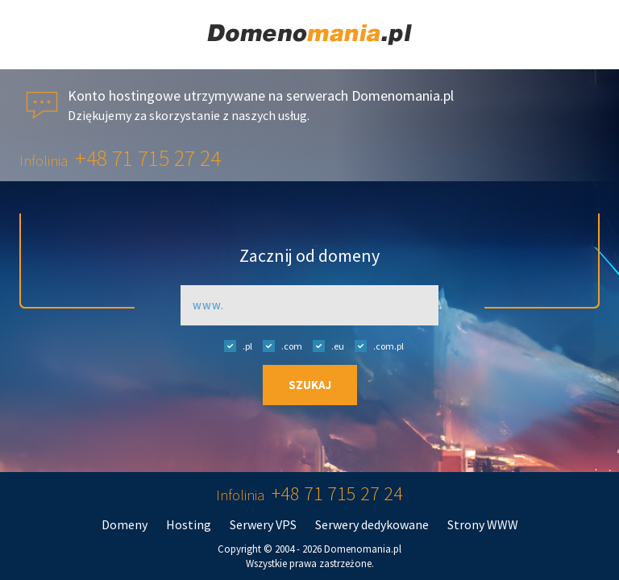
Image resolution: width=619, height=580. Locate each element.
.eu (324, 345)
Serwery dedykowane (372, 524)
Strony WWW (482, 524)
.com (278, 345)
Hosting (188, 524)
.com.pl (375, 345)
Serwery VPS (263, 524)
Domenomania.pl (362, 549)
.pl (234, 345)
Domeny (124, 524)
